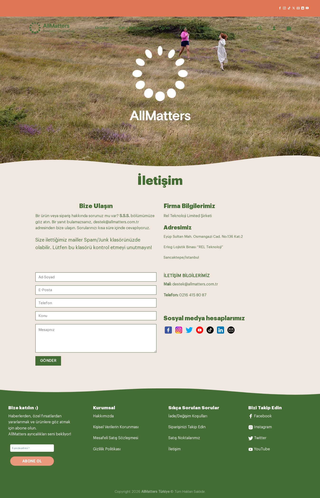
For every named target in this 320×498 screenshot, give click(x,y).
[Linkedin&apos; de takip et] (302, 8)
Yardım (204, 28)
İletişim (174, 449)
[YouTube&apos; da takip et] (307, 8)
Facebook (263, 416)
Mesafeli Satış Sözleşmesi (115, 438)
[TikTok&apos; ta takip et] (289, 8)
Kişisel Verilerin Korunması (116, 427)
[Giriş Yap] (274, 28)
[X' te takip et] (293, 8)
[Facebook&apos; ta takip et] (279, 8)
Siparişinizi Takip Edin (187, 427)
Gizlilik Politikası (107, 449)
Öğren (166, 28)
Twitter (260, 438)
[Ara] (259, 28)
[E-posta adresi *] (32, 448)
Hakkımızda (103, 416)
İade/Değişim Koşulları (187, 416)
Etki (185, 28)
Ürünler (104, 28)
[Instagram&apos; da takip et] (284, 8)
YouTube (262, 449)
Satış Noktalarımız (135, 28)
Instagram (263, 427)
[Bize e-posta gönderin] (298, 8)
